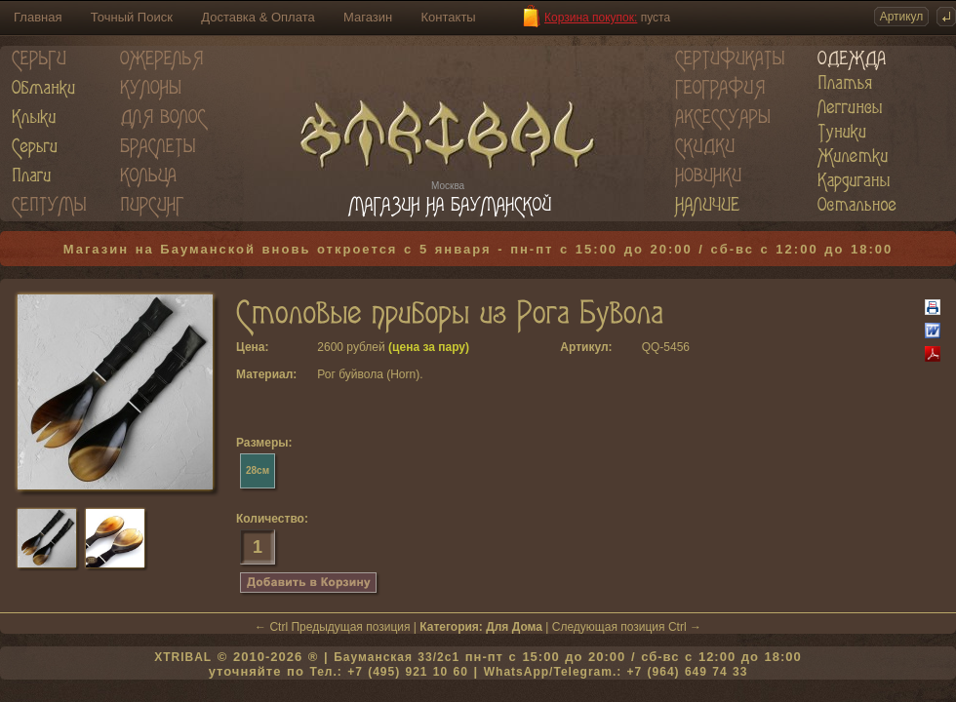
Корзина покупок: (590, 17)
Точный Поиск (132, 17)
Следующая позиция (608, 627)
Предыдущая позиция (350, 627)
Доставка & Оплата (257, 17)
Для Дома (514, 627)
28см (257, 470)
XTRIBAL (183, 657)
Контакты (448, 17)
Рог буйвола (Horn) (368, 374)
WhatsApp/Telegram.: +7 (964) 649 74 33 (616, 672)
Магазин (367, 17)
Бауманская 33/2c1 (396, 657)
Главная (37, 17)
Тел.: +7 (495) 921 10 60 (388, 672)
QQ (651, 347)
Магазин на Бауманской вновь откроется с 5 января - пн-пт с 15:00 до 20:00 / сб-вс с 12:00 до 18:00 (478, 249)
